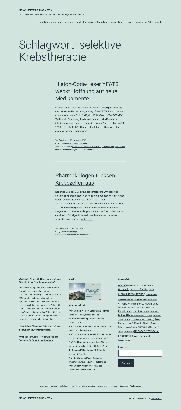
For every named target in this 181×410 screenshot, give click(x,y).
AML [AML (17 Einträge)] (137, 285)
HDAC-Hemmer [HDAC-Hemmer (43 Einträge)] (132, 303)
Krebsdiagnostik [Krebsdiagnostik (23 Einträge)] (148, 308)
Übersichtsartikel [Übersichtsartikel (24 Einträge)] (124, 340)
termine (129, 22)
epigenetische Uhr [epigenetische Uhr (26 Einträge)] (125, 299)
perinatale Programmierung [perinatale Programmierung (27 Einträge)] (142, 319)
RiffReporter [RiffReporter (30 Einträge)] (137, 323)
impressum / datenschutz (149, 22)
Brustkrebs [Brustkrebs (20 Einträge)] (142, 285)
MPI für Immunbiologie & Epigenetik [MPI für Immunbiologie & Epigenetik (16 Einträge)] (141, 315)
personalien (116, 22)
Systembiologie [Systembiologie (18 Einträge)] (129, 331)
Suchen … (122, 347)
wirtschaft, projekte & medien (92, 22)
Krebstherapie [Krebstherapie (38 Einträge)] (125, 311)
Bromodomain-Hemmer (82, 146)
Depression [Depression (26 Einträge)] (134, 289)
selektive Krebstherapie (64, 150)
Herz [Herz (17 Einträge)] (142, 304)
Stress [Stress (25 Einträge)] (120, 331)
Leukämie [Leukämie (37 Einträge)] (137, 311)
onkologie (69, 22)
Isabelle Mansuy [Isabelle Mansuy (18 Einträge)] (127, 308)
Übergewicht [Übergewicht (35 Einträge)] (145, 336)
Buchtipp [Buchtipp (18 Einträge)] (150, 285)
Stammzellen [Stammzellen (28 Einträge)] (143, 327)
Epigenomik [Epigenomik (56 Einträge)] (140, 299)
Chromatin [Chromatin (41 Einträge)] (123, 289)
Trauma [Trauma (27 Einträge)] (135, 336)
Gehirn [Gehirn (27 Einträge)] (121, 304)
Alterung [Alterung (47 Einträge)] (123, 285)
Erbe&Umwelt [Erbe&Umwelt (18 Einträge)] (152, 300)
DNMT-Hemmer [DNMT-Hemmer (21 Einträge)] (151, 294)
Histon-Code (120, 146)
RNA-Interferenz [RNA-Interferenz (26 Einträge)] (149, 323)
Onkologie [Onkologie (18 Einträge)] (127, 320)
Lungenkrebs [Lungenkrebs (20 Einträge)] (154, 311)
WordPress (156, 398)
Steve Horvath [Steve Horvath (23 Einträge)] (154, 327)
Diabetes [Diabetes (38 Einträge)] (143, 289)
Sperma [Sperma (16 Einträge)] (134, 327)
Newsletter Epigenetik (35, 10)
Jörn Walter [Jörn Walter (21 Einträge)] (137, 308)
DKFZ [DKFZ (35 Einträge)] (151, 289)
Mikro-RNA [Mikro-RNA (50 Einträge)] (124, 315)
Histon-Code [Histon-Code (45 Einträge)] (151, 303)
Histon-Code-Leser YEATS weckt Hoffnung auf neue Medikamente (87, 91)
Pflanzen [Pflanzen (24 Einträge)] (127, 323)
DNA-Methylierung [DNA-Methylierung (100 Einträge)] (132, 294)
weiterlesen (81, 131)
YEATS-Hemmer (88, 150)
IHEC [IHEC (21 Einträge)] (120, 308)
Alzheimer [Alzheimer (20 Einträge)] (131, 285)
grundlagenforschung (50, 22)
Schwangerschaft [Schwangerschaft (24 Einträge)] (125, 327)
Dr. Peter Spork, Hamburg (41, 340)
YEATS (78, 150)
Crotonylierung (108, 146)
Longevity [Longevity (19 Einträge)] (146, 311)
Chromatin (96, 146)
